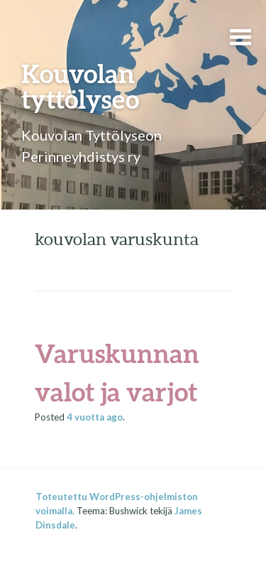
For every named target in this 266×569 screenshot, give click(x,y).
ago (95, 417)
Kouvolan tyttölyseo (80, 86)
